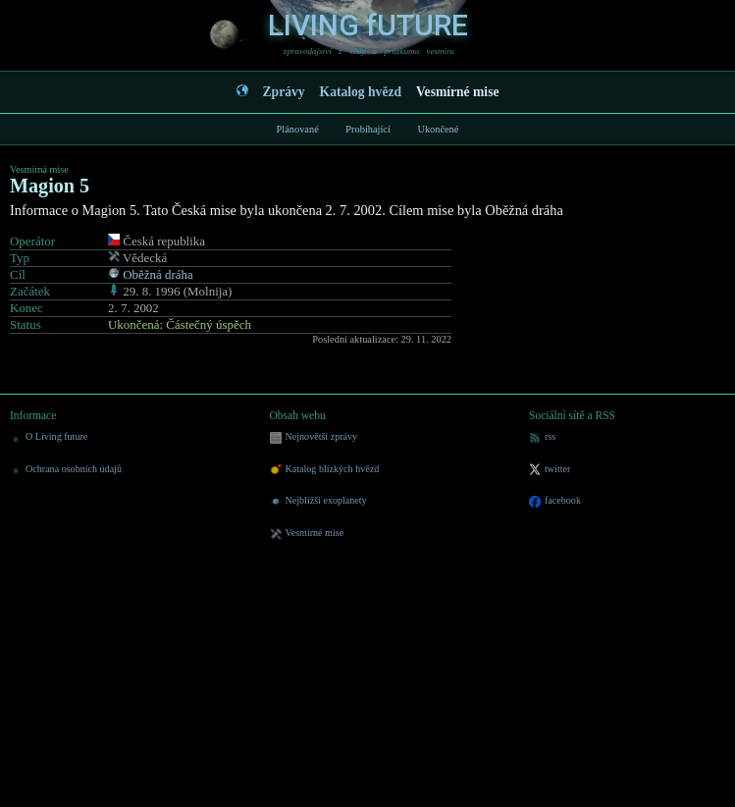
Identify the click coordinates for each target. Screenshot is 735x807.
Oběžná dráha (158, 274)
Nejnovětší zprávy (314, 437)
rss (542, 437)
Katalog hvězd (360, 91)
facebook (555, 501)
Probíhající (367, 129)
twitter (549, 469)
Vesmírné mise (457, 91)
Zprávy (284, 91)
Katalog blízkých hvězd (325, 469)
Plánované (298, 129)
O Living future (48, 437)
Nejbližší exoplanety (318, 501)
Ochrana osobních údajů (66, 469)
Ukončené (437, 129)
